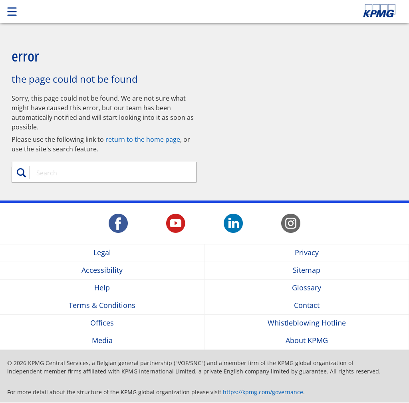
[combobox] (108, 173)
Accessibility (102, 270)
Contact (307, 305)
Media (102, 340)
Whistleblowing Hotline (307, 323)
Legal (102, 253)
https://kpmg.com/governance (263, 392)
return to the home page (142, 139)
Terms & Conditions (102, 305)
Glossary (306, 288)
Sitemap (306, 270)
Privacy (307, 253)
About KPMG (307, 340)
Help (102, 288)
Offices (102, 323)
